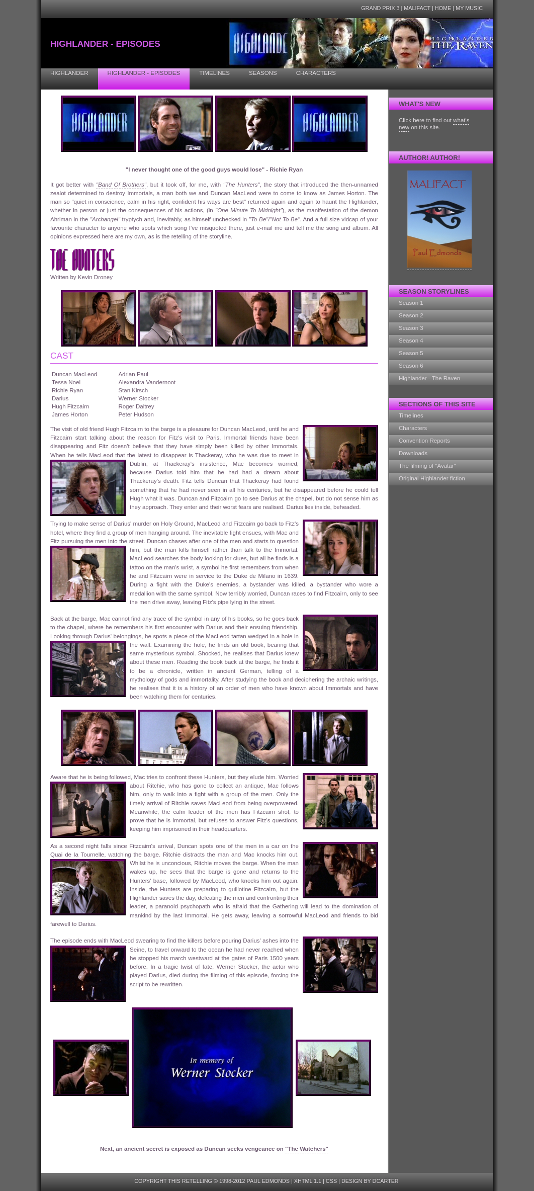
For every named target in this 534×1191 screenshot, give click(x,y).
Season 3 (411, 328)
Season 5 (411, 353)
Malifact (417, 8)
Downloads (413, 453)
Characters (316, 73)
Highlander (69, 73)
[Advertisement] (439, 643)
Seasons (263, 73)
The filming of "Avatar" (427, 466)
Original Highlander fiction (432, 478)
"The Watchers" (306, 1149)
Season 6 (411, 366)
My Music (469, 8)
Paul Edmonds (268, 1181)
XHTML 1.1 (307, 1181)
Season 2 (411, 315)
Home (443, 8)
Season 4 (411, 340)
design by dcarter (370, 1181)
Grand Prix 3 (380, 8)
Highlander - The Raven (429, 378)
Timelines (214, 73)
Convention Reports (424, 441)
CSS (331, 1181)
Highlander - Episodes (144, 73)
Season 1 (411, 303)
